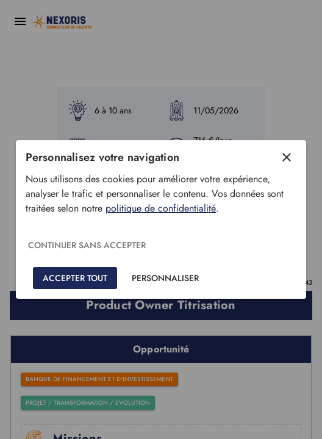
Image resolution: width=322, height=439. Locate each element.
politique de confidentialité (161, 208)
